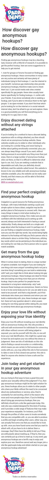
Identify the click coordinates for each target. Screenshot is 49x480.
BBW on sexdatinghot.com (12, 182)
